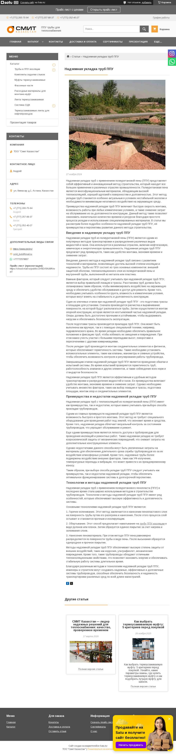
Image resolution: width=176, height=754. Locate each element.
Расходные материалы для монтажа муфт (30, 92)
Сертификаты (112, 41)
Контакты (56, 41)
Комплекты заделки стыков (30, 74)
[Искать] (144, 29)
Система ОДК (22, 105)
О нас (94, 731)
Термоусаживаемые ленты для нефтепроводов (32, 112)
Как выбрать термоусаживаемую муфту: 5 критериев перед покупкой (143, 624)
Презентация (138, 41)
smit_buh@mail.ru (22, 254)
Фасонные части (24, 85)
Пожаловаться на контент (100, 749)
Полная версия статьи (90, 669)
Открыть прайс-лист (103, 9)
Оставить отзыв (57, 731)
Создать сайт (27, 2)
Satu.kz (103, 746)
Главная (15, 41)
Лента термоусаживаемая (29, 99)
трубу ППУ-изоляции (152, 523)
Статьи (76, 56)
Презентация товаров (23, 122)
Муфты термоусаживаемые (30, 80)
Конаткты (53, 722)
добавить (146, 2)
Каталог (33, 41)
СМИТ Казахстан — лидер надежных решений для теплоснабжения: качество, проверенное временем (91, 626)
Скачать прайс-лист (102, 722)
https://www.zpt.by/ (23, 248)
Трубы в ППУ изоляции (27, 69)
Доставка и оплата (82, 41)
